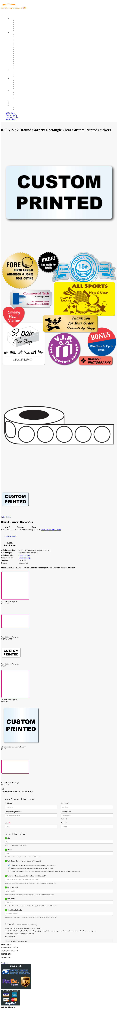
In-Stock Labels (21, 20)
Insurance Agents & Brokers (25, 39)
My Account (14, 103)
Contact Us (14, 91)
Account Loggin (21, 107)
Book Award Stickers (22, 68)
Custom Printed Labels (23, 22)
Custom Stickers (16, 70)
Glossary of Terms (21, 86)
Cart (11, 105)
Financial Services (21, 53)
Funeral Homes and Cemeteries (26, 66)
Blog (16, 82)
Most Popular (20, 28)
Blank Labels (10, 119)
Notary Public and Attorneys (25, 45)
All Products (10, 113)
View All (18, 35)
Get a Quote (19, 74)
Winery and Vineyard (23, 41)
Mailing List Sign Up (22, 97)
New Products (20, 26)
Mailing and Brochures (23, 55)
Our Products (15, 18)
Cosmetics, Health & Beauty (25, 47)
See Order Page (25, 555)
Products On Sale (21, 24)
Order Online (6, 517)
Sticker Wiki (19, 84)
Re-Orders (14, 101)
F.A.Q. (17, 88)
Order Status (19, 95)
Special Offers (20, 31)
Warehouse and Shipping (24, 49)
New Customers (21, 109)
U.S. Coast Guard (21, 62)
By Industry (14, 33)
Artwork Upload (21, 76)
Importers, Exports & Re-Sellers (27, 43)
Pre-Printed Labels (12, 117)
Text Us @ (9, 960)
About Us (13, 78)
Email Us (4, 963)
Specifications (11, 536)
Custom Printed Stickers (24, 51)
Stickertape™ (20, 57)
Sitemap (18, 99)
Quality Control (20, 37)
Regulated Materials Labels (25, 64)
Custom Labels (11, 115)
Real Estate (19, 59)
